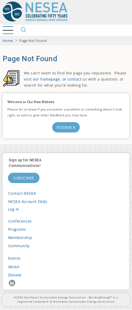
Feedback (66, 127)
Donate (15, 274)
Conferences (20, 221)
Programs (17, 229)
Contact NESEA (22, 193)
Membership (20, 237)
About (13, 266)
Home (8, 40)
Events (14, 258)
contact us (77, 79)
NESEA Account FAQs (27, 201)
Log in (13, 209)
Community (19, 245)
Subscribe (23, 177)
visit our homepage (42, 79)
